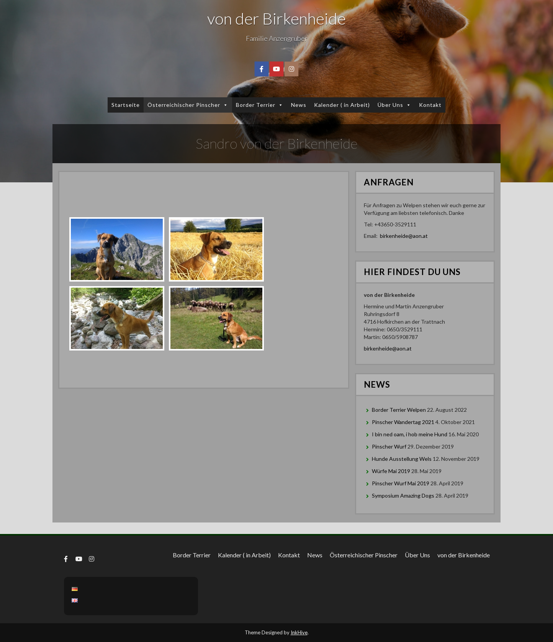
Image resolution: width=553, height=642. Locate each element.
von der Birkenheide (276, 18)
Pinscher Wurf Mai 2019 (400, 483)
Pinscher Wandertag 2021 (403, 422)
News (298, 105)
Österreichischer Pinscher (187, 105)
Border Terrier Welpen (399, 409)
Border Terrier (259, 105)
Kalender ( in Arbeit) (342, 105)
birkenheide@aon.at (404, 236)
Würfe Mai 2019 (391, 471)
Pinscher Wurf (389, 446)
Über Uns (394, 105)
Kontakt (430, 105)
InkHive (299, 632)
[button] (224, 105)
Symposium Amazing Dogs (403, 495)
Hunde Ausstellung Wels (402, 458)
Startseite (125, 105)
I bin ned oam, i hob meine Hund (409, 434)
